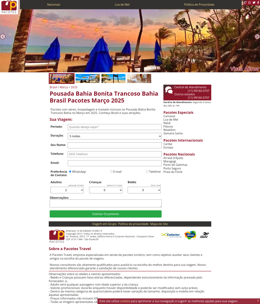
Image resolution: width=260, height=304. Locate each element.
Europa (168, 147)
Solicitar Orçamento (105, 214)
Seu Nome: (58, 145)
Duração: (57, 135)
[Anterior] (2, 36)
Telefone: (57, 154)
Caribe (167, 144)
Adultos (56, 182)
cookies (125, 301)
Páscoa (168, 126)
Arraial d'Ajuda (173, 158)
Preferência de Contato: (59, 173)
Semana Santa (173, 133)
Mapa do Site (159, 224)
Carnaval (169, 116)
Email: (55, 163)
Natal (167, 123)
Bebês (132, 182)
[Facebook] (258, 2)
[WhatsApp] (249, 2)
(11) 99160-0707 (198, 91)
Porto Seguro (172, 168)
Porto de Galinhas (175, 165)
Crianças (95, 182)
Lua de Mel (122, 5)
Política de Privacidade (199, 5)
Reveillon (169, 130)
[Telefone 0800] (245, 2)
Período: (56, 127)
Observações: (59, 198)
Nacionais (53, 5)
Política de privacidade (133, 224)
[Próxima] (257, 36)
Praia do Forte (172, 172)
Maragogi (169, 161)
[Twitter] (254, 2)
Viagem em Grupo (104, 224)
